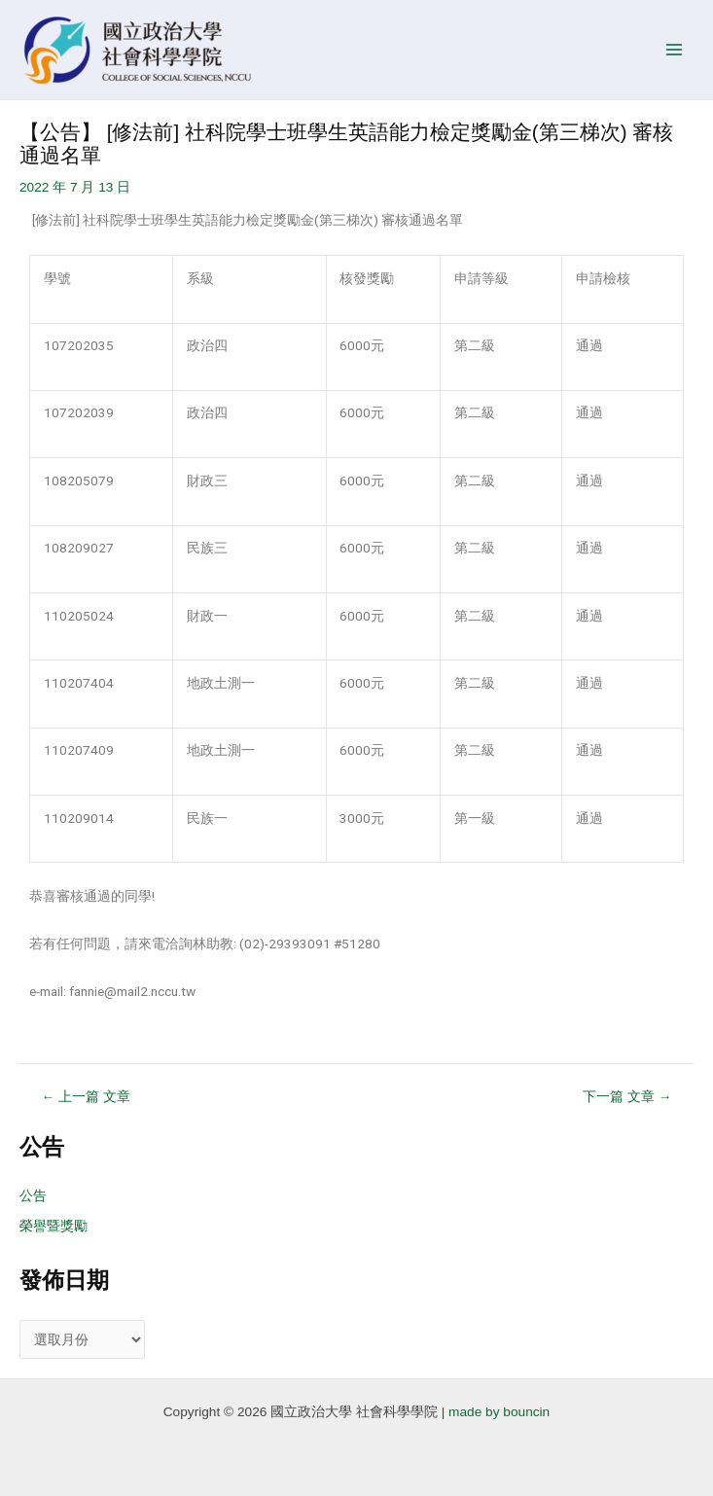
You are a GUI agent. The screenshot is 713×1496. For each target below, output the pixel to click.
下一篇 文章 (627, 1097)
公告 (33, 1196)
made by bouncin (499, 1412)
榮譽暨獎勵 (53, 1226)
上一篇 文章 (86, 1097)
